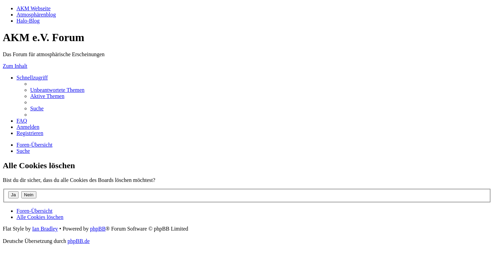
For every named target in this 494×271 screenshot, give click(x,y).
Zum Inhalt (15, 66)
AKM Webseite (33, 8)
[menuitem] (57, 90)
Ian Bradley (45, 229)
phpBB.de (79, 241)
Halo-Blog (28, 21)
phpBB (97, 229)
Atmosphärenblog (36, 14)
